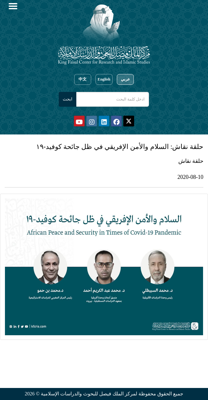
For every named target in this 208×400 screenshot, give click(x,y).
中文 (83, 79)
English (104, 79)
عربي (125, 79)
